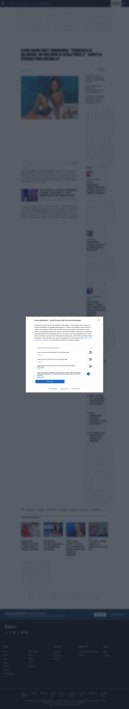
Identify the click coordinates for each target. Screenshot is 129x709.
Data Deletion (53, 389)
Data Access (64, 389)
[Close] (99, 320)
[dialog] (64, 355)
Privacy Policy (75, 389)
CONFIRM (50, 381)
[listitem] (64, 348)
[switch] (89, 352)
